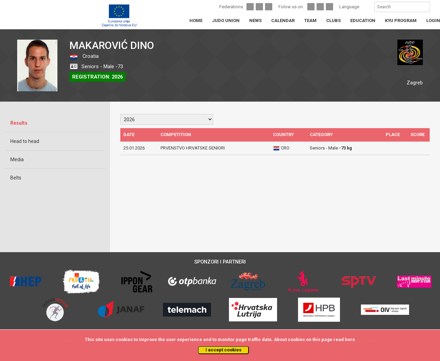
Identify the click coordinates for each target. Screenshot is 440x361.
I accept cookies (223, 349)
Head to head (24, 141)
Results (19, 123)
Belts (15, 177)
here (350, 339)
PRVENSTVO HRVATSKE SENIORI (193, 148)
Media (17, 159)
